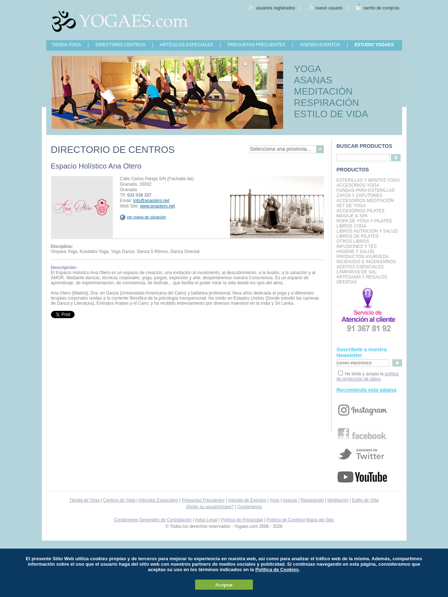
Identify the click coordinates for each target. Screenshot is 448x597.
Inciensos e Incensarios (366, 261)
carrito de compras (381, 8)
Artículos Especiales (158, 500)
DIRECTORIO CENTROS (120, 44)
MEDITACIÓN (323, 91)
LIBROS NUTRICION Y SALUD (367, 231)
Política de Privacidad (242, 519)
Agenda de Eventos (247, 500)
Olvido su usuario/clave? (210, 506)
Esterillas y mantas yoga (368, 180)
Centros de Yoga (119, 500)
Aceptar (224, 585)
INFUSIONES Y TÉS (357, 246)
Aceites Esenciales (360, 266)
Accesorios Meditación (365, 200)
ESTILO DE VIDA (331, 113)
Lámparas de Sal (357, 271)
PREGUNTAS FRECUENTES (256, 44)
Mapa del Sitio (320, 519)
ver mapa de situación (143, 217)
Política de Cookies (285, 519)
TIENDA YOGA (66, 44)
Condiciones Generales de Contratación (153, 519)
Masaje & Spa (352, 215)
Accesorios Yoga (358, 185)
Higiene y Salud (355, 251)
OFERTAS (347, 282)
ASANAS (313, 80)
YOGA (307, 68)
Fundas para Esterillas (366, 190)
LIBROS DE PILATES (358, 236)
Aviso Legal (206, 519)
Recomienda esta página (366, 390)
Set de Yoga (351, 205)
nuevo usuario (328, 8)
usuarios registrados (275, 8)
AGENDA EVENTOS (320, 44)
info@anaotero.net (151, 200)
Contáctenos (249, 506)
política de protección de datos (368, 376)
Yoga (274, 500)
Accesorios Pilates (361, 210)
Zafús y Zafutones (359, 195)
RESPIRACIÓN (326, 102)
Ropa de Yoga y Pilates (364, 221)
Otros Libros (353, 241)
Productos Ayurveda (363, 256)
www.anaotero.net (157, 206)
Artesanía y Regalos (362, 277)
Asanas (290, 500)
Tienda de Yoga (84, 500)
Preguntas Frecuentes (203, 500)
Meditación (338, 500)
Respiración (312, 500)
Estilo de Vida (365, 500)
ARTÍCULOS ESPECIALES (186, 44)
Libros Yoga (351, 226)
